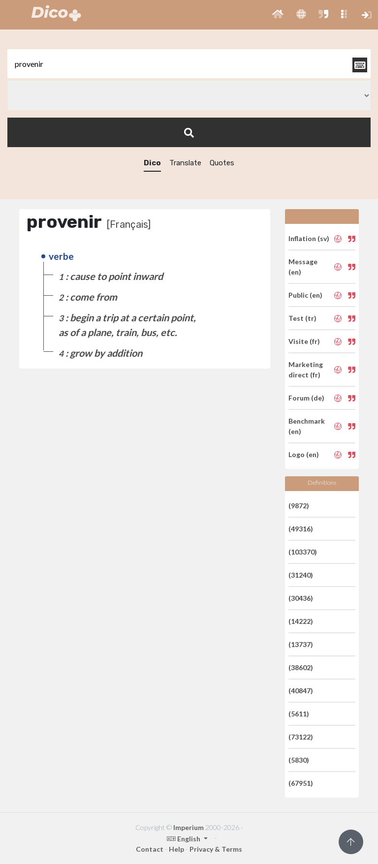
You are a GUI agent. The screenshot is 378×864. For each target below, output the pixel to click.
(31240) (300, 575)
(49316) (300, 529)
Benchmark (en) (306, 426)
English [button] (184, 838)
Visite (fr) (304, 341)
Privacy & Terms (215, 849)
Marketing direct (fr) (305, 369)
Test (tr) (302, 318)
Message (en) (302, 266)
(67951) (300, 783)
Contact (149, 849)
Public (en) (305, 295)
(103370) (302, 552)
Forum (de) (306, 398)
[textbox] (189, 63)
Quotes (222, 162)
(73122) (300, 737)
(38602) (300, 667)
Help (176, 849)
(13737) (300, 644)
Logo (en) (303, 454)
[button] (278, 15)
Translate (185, 162)
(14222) (300, 621)
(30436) (300, 598)
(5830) (298, 760)
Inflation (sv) (308, 238)
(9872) (298, 505)
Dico (152, 162)
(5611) (298, 714)
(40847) (300, 690)
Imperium (188, 827)
